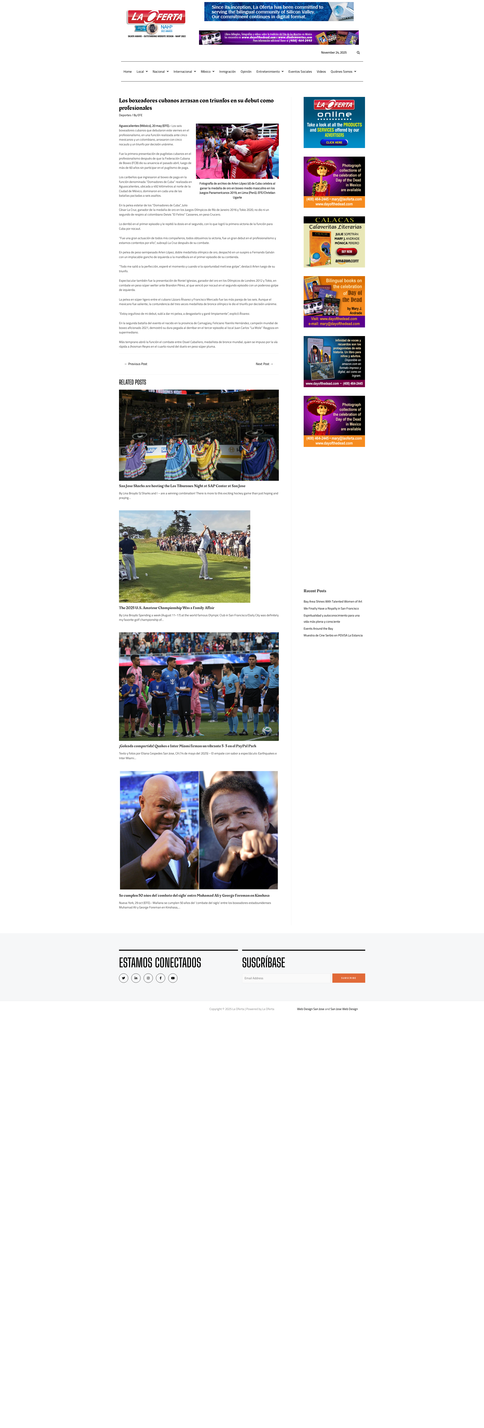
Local (142, 71)
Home (128, 71)
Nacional (161, 71)
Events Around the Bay (318, 628)
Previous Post (135, 364)
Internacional (185, 71)
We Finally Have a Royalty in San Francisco (331, 608)
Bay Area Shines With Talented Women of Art (333, 601)
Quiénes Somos (343, 71)
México (207, 71)
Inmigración (227, 71)
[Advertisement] (334, 484)
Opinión (246, 71)
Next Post (264, 364)
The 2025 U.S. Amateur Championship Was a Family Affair (166, 608)
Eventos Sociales (300, 71)
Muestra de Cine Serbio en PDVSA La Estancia (333, 635)
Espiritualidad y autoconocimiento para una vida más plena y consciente (332, 618)
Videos (321, 71)
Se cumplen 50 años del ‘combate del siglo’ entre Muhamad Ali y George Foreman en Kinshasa (194, 895)
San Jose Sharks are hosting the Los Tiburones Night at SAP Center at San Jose (182, 486)
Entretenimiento (270, 71)
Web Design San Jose (310, 1009)
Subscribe (348, 978)
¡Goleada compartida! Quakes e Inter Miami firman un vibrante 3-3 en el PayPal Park (187, 746)
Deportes (125, 115)
